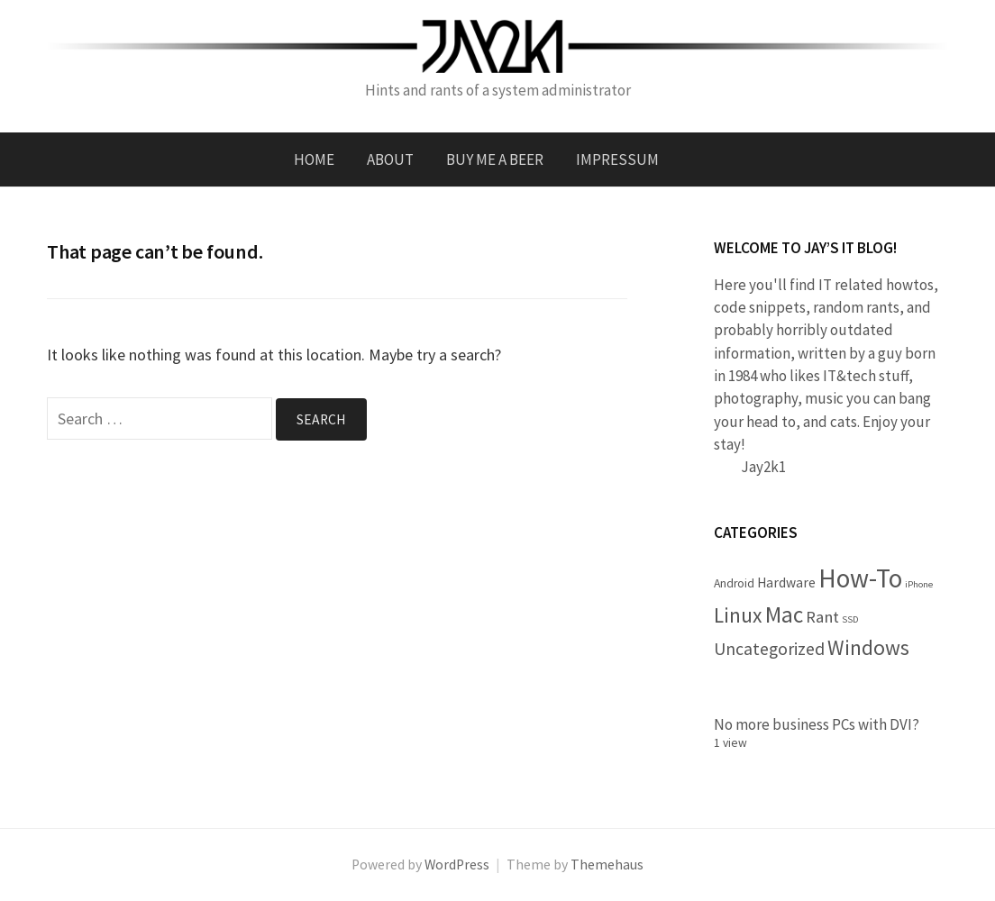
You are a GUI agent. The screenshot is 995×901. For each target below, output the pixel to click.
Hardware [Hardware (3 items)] (786, 582)
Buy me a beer (494, 159)
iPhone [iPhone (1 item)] (919, 584)
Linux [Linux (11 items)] (738, 615)
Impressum (617, 159)
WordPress (456, 864)
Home (314, 159)
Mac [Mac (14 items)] (784, 614)
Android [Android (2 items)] (734, 583)
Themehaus (607, 864)
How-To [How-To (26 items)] (860, 578)
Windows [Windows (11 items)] (868, 647)
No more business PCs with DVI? (816, 724)
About (390, 159)
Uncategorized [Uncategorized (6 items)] (769, 649)
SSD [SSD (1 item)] (850, 619)
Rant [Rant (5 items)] (822, 616)
